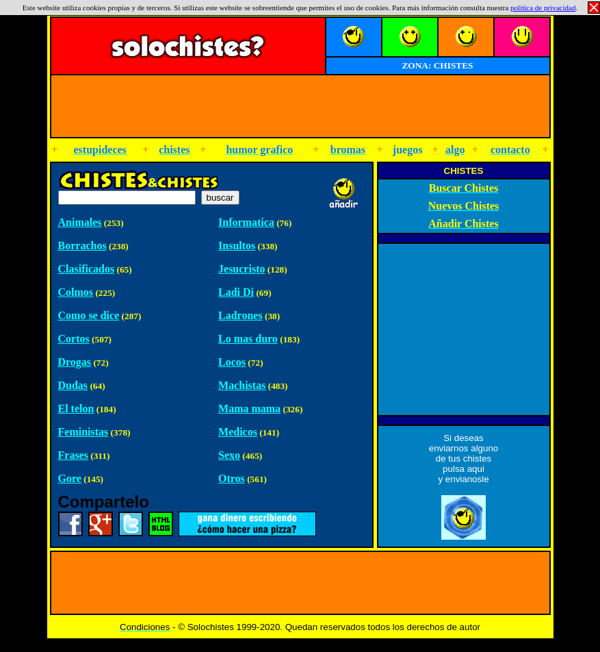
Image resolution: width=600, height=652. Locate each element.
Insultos (236, 245)
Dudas (73, 385)
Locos (232, 362)
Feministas (83, 432)
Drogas (75, 362)
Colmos (76, 292)
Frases (73, 455)
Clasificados (86, 269)
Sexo (229, 455)
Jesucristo (241, 269)
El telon (76, 408)
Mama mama (249, 408)
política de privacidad (542, 7)
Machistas (241, 385)
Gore (69, 478)
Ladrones (240, 315)
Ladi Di (236, 292)
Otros (231, 478)
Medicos (237, 432)
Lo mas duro (248, 338)
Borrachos (82, 245)
